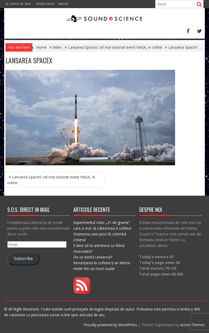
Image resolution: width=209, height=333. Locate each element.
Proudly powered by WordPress (110, 324)
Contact (63, 4)
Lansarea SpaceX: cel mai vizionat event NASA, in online (51, 179)
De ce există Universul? (92, 257)
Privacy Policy (45, 4)
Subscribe (23, 258)
